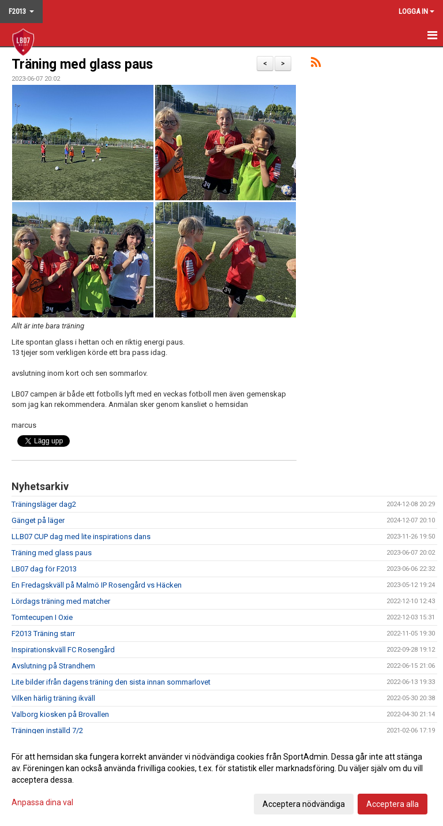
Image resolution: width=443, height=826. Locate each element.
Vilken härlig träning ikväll (53, 698)
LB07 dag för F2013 (44, 569)
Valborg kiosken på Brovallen (60, 714)
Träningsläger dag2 (44, 504)
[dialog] (221, 780)
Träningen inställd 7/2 (47, 730)
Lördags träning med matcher (61, 601)
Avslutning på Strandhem (53, 665)
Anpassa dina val (42, 802)
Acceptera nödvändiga (303, 804)
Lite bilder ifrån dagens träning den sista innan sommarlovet (111, 682)
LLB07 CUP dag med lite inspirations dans (81, 536)
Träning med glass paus (82, 64)
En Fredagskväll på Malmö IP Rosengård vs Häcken (97, 585)
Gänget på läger (38, 520)
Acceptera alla (392, 804)
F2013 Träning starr (43, 633)
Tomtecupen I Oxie (42, 617)
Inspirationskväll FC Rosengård (63, 649)
